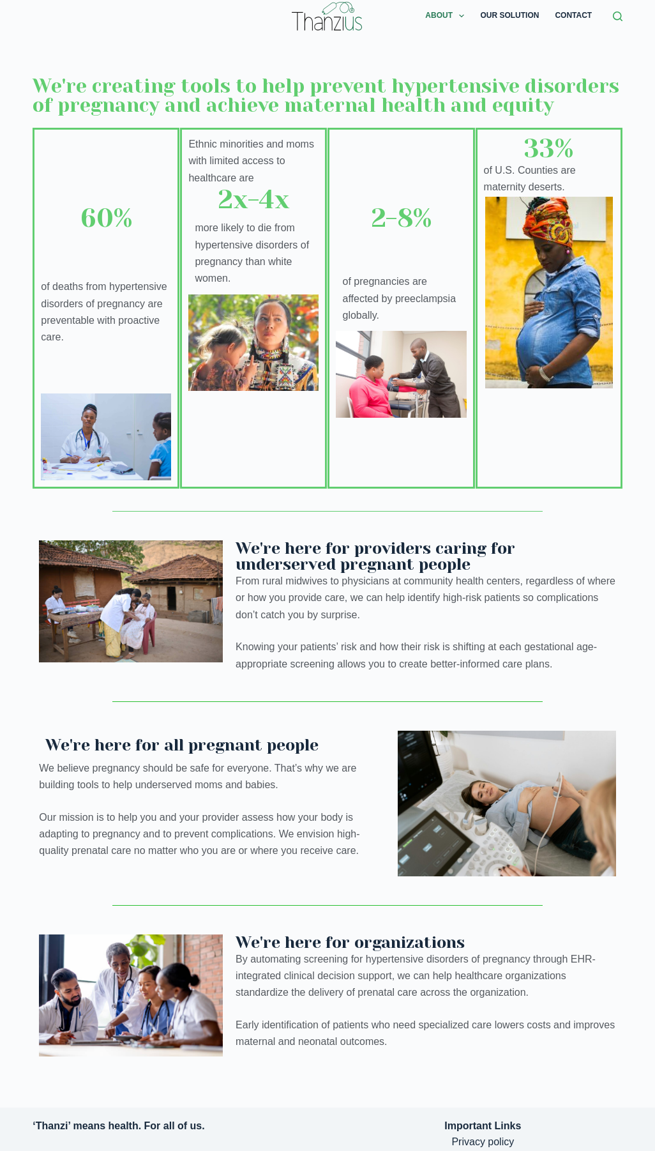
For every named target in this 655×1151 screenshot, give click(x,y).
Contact (573, 15)
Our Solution (509, 15)
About (447, 16)
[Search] (617, 16)
